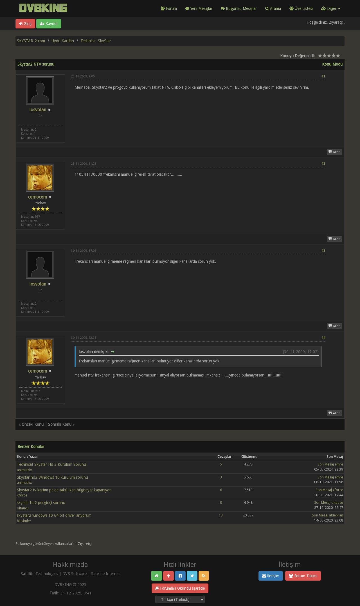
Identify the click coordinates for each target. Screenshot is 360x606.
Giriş (25, 23)
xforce (22, 495)
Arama (273, 8)
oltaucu (23, 508)
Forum (169, 8)
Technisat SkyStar (95, 41)
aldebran (336, 515)
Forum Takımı (303, 576)
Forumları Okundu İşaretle (180, 588)
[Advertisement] (198, 107)
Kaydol (48, 23)
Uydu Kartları (62, 41)
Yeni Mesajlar (198, 8)
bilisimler (24, 521)
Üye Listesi (301, 8)
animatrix (24, 470)
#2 (323, 164)
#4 (323, 338)
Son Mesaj (326, 464)
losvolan (37, 109)
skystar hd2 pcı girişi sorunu (41, 502)
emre (339, 464)
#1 (323, 76)
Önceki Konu (33, 424)
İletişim (270, 576)
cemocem (37, 197)
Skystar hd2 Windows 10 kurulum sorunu (52, 477)
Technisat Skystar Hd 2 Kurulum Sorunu (51, 464)
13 (221, 515)
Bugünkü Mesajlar (239, 8)
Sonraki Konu (59, 424)
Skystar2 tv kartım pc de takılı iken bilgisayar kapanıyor (64, 490)
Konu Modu (332, 64)
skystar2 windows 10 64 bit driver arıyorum (54, 515)
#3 (323, 251)
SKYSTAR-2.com (31, 41)
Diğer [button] (330, 8)
